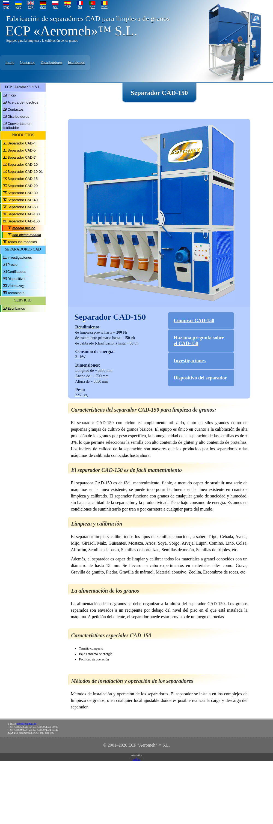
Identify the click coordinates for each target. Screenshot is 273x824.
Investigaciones (19, 257)
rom (104, 7)
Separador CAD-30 (22, 193)
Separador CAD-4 (21, 143)
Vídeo (12, 286)
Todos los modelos (22, 242)
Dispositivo (16, 279)
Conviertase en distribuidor (16, 126)
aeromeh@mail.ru (26, 723)
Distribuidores (52, 63)
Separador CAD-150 (23, 221)
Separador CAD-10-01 (25, 172)
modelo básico (23, 228)
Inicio (9, 63)
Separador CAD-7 (21, 157)
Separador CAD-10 (22, 164)
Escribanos (76, 63)
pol (55, 7)
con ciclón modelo (26, 235)
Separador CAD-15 (22, 179)
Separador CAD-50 (22, 207)
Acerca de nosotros (23, 102)
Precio (12, 264)
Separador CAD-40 (22, 200)
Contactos (27, 63)
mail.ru (137, 759)
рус (6, 7)
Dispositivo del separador (200, 378)
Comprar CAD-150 (194, 320)
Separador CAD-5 (21, 150)
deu (43, 7)
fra (80, 7)
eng (30, 7)
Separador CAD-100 (23, 214)
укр (18, 7)
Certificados (16, 272)
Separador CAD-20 (22, 186)
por (92, 7)
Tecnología (16, 293)
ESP (67, 7)
